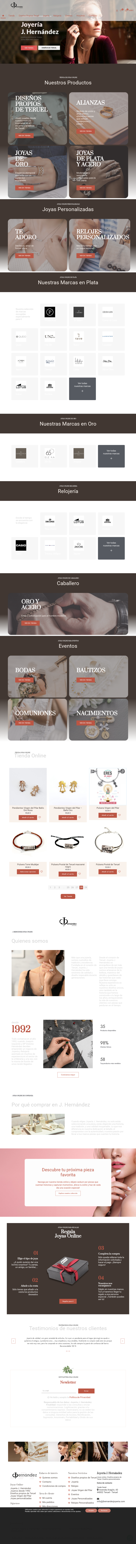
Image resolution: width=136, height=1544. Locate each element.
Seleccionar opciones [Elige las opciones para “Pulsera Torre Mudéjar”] (28, 872)
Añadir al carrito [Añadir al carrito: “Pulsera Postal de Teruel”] (108, 872)
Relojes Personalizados (82, 1503)
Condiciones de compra (54, 1486)
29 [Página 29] (85, 887)
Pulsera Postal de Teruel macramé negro (68, 865)
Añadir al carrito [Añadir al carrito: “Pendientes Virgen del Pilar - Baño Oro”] (68, 817)
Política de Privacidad (79, 1397)
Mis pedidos (48, 1502)
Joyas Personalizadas (82, 1498)
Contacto (46, 1482)
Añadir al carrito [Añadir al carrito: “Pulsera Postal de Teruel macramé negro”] (68, 874)
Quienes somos (50, 1477)
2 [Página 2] (54, 887)
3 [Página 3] (59, 887)
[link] (50, 312)
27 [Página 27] (77, 887)
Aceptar (92, 1510)
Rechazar (105, 1510)
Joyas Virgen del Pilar (81, 1490)
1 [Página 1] (50, 887)
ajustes (78, 1511)
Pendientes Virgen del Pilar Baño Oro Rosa (28, 809)
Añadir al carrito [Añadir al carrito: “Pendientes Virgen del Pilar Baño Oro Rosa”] (28, 817)
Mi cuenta (47, 1498)
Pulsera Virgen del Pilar (108, 808)
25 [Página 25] (68, 887)
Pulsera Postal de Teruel (108, 864)
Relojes (74, 1486)
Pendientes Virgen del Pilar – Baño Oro (68, 809)
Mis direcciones (50, 1506)
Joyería (74, 1482)
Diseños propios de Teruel (84, 1477)
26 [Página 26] (72, 887)
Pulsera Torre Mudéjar (28, 864)
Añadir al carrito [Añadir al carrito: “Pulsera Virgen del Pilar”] (108, 815)
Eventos (75, 1494)
